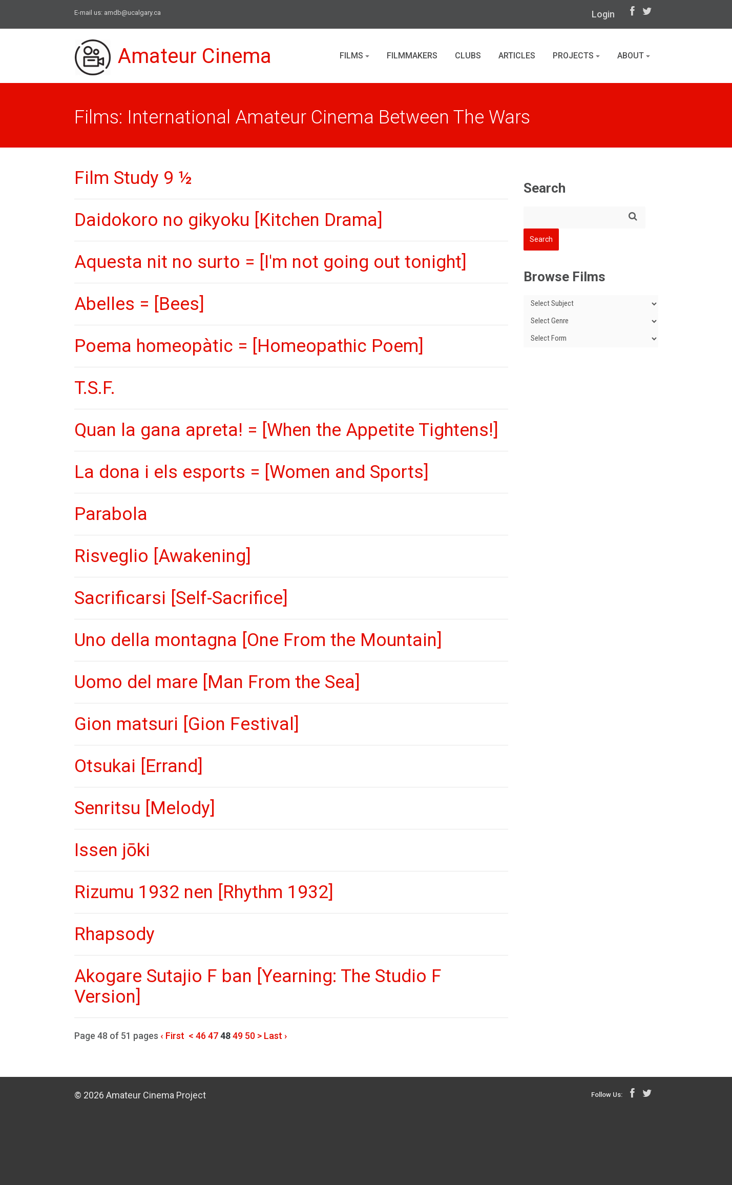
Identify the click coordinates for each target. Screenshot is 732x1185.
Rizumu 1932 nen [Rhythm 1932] (203, 892)
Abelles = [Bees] (139, 304)
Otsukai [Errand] (138, 766)
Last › (275, 1035)
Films (354, 55)
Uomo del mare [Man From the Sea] (217, 682)
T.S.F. (94, 388)
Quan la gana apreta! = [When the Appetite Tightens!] (286, 430)
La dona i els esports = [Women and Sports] (251, 472)
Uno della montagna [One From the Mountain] (258, 640)
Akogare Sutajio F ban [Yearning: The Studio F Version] (258, 986)
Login (603, 14)
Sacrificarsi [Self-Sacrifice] (181, 598)
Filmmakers (412, 55)
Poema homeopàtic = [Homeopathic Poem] (249, 346)
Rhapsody (114, 934)
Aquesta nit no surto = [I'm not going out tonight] (270, 262)
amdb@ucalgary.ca (132, 12)
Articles (516, 55)
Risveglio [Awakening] (162, 556)
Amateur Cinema (173, 57)
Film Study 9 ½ (133, 178)
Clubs (468, 55)
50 (250, 1035)
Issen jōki (112, 850)
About (633, 55)
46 (201, 1035)
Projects (576, 55)
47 (213, 1035)
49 (238, 1035)
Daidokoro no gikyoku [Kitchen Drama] (228, 220)
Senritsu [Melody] (144, 808)
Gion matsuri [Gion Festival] (186, 724)
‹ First (172, 1035)
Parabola (111, 514)
